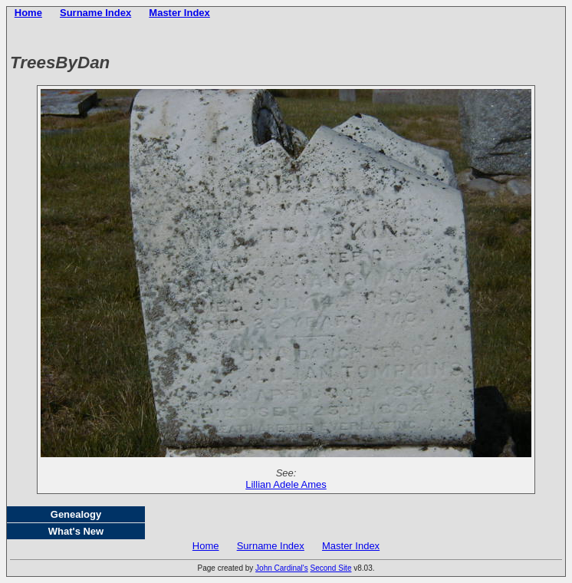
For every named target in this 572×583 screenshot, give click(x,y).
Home (28, 12)
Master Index (179, 12)
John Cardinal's (281, 568)
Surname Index (95, 12)
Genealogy (76, 514)
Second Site (331, 568)
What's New (76, 531)
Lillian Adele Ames (286, 484)
